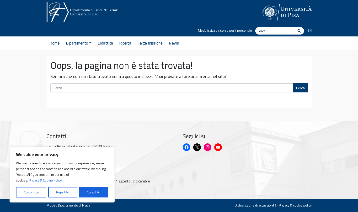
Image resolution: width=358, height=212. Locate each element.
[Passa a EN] (307, 30)
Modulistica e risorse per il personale (225, 30)
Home (54, 43)
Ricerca (125, 43)
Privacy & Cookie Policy (45, 180)
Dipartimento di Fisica (74, 205)
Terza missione (150, 43)
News (174, 43)
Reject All (62, 192)
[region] (62, 174)
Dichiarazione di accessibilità (255, 205)
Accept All (93, 192)
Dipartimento (78, 43)
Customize (31, 192)
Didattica (105, 43)
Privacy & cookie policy (295, 205)
